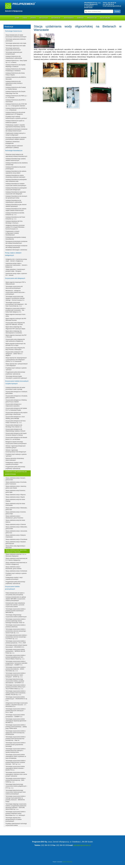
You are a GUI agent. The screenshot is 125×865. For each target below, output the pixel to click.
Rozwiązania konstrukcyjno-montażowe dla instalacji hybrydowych (16, 246)
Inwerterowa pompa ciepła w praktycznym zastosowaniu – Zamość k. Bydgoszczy (17, 265)
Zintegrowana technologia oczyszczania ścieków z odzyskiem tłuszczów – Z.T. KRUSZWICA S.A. (17, 704)
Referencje (55, 18)
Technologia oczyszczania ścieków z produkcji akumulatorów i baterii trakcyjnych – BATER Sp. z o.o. (16, 674)
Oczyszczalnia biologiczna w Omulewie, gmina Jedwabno (17, 396)
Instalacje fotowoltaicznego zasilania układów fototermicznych (16, 159)
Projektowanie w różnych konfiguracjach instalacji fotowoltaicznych (12, 233)
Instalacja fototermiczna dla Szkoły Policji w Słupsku (15, 74)
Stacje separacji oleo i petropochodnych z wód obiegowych (17, 364)
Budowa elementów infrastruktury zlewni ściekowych (15, 459)
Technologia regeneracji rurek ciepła (15, 45)
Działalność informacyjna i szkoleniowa (16, 250)
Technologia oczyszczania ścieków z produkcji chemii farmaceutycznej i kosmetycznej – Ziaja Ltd (16, 738)
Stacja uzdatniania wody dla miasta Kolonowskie (15, 504)
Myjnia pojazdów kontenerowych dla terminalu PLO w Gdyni (15, 344)
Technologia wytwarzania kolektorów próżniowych (16, 40)
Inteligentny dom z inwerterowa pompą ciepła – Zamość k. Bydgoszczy (16, 260)
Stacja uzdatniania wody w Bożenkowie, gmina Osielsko (13, 567)
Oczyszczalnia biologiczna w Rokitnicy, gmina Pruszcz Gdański (16, 401)
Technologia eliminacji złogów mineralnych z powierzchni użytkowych (16, 377)
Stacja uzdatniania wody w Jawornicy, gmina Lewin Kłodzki (16, 487)
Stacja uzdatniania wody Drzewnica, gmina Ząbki (15, 491)
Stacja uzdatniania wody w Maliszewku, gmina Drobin (16, 527)
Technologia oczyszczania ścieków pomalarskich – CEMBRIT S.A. (15, 715)
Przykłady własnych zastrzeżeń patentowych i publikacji (14, 146)
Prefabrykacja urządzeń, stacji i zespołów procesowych (14, 463)
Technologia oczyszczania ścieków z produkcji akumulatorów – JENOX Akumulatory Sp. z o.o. (16, 669)
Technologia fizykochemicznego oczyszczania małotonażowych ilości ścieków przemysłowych (16, 792)
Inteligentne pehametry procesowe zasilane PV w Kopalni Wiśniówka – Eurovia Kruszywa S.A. (15, 227)
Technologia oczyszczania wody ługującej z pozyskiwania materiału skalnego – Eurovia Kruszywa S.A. (15, 298)
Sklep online (105, 18)
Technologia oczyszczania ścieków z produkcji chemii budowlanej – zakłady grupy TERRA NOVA (16, 726)
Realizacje (43, 18)
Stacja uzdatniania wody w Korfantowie (16, 571)
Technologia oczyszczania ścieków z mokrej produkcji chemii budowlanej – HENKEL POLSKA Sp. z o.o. (16, 692)
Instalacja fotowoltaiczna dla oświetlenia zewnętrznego (17, 163)
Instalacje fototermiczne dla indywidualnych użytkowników (14, 57)
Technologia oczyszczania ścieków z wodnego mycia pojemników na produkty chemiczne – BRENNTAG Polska (16, 799)
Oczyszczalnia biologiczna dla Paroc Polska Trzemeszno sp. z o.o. (16, 421)
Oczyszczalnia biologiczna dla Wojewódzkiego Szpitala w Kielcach (15, 430)
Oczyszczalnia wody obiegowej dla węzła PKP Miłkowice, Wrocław (15, 323)
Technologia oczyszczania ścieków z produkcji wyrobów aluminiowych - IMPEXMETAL (16, 610)
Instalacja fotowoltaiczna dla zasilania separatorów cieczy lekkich (16, 172)
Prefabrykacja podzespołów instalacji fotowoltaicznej (16, 238)
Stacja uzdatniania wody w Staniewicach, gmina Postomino (14, 517)
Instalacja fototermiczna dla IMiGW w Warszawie (16, 78)
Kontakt (80, 18)
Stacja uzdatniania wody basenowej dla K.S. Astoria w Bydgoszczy (16, 559)
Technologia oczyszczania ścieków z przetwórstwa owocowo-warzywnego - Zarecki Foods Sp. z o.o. (16, 630)
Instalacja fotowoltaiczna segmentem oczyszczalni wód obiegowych (16, 193)
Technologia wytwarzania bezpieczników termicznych (13, 49)
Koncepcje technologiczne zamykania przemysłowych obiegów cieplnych (16, 138)
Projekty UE (92, 18)
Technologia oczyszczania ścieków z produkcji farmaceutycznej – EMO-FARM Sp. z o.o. (16, 780)
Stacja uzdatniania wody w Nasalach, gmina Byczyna (16, 542)
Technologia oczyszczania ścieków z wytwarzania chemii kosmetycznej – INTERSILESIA (16, 732)
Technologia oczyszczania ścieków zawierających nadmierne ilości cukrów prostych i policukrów (16, 774)
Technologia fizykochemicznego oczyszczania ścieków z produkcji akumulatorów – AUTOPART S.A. (15, 680)
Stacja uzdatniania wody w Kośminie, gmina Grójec (16, 512)
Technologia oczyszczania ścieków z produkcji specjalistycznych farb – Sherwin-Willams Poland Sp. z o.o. (16, 657)
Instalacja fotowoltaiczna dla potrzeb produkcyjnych (16, 167)
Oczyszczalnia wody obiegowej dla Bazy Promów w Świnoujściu (15, 348)
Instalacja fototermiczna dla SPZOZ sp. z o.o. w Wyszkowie (16, 109)
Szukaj (117, 11)
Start (17, 18)
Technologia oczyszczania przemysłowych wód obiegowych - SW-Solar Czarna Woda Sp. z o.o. (16, 304)
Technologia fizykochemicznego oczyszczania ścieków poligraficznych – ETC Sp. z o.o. (16, 786)
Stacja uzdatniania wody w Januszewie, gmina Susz (16, 531)
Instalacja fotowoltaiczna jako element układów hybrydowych (16, 205)
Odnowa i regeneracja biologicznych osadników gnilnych (16, 446)
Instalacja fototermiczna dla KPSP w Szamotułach (16, 100)
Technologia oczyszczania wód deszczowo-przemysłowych (14, 287)
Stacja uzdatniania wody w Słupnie (15, 497)
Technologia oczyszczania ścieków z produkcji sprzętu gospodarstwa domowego (16, 744)
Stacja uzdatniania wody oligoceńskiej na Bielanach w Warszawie (16, 551)
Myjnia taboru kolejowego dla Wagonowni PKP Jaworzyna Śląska (15, 327)
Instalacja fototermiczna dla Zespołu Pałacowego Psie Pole (15, 92)
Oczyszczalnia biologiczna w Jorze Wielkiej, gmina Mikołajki (15, 417)
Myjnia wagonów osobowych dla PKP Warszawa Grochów (16, 319)
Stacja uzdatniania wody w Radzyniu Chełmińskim (16, 536)
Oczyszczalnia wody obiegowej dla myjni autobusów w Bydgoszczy (15, 340)
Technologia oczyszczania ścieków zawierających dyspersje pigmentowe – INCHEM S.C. (16, 720)
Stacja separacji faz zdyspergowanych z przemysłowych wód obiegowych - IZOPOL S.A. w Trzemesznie (16, 359)
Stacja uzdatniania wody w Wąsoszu (16, 494)
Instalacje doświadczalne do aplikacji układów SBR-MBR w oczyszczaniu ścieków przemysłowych (16, 598)
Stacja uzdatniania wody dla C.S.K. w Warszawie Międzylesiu (16, 555)
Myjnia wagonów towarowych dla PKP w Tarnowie (16, 336)
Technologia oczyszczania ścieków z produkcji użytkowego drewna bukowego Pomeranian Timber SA (16, 620)
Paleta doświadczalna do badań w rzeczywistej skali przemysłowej (15, 593)
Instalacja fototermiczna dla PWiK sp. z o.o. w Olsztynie (16, 96)
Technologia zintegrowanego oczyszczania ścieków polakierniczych (16, 615)
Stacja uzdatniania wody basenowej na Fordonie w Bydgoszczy (16, 563)
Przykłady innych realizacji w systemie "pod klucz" (16, 368)
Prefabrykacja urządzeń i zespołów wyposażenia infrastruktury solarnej (15, 125)
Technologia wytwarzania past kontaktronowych (14, 53)
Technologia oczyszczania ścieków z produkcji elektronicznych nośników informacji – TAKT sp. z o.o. (16, 762)
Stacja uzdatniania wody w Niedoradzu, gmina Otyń (16, 508)
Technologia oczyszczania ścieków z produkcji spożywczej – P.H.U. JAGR (16, 642)
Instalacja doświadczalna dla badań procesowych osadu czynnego (15, 388)
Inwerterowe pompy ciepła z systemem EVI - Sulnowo (16, 274)
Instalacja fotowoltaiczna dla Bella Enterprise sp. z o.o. (15, 213)
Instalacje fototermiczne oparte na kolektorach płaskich (15, 121)
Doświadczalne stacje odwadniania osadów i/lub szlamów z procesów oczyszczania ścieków (15, 604)
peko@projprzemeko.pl (114, 6)
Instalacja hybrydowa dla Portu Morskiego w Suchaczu (14, 222)
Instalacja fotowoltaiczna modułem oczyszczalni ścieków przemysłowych (16, 184)
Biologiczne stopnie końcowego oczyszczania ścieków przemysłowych (16, 442)
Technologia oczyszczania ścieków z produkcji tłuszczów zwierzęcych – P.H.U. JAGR (16, 710)
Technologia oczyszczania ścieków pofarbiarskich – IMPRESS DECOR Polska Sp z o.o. (15, 651)
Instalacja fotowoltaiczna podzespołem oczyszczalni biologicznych (16, 188)
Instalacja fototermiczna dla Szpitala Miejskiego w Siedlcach (15, 65)
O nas (25, 18)
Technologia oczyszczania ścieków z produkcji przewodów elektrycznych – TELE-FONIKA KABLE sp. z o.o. (16, 686)
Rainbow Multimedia (67, 861)
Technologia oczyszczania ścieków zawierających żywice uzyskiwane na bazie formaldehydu (16, 756)
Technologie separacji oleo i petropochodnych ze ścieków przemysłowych (14, 819)
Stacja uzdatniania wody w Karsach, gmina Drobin (15, 478)
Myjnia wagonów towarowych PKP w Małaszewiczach (16, 283)
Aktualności (69, 18)
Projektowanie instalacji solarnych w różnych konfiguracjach (15, 134)
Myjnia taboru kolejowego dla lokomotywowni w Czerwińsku (14, 332)
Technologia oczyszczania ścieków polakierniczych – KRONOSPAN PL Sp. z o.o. (16, 698)
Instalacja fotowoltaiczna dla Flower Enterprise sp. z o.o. (15, 218)
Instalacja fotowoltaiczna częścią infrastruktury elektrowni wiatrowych (15, 176)
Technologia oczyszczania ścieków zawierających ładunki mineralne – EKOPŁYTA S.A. (15, 768)
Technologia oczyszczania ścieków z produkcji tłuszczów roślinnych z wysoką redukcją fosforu (16, 750)
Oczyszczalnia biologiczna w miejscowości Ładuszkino (13, 405)
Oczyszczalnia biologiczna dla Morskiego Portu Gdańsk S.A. (14, 426)
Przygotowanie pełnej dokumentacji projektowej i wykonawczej (15, 373)
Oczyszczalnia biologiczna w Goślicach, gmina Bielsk (16, 392)
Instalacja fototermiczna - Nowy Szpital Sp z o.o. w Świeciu (16, 61)
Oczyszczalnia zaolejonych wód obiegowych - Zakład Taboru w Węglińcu (14, 353)
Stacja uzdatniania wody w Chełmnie (16, 524)
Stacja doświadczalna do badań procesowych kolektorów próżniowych (16, 35)
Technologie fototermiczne (13, 31)
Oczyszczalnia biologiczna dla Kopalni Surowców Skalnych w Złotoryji (16, 434)
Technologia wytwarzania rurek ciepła (16, 43)
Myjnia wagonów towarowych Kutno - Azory (16, 315)
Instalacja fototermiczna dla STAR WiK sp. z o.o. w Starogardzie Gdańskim (16, 105)
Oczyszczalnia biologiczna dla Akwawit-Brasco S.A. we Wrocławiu (16, 438)
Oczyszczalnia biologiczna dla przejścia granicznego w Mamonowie (16, 413)
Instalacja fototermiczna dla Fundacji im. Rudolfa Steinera (16, 88)
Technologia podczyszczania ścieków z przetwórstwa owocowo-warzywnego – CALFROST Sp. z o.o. (16, 636)
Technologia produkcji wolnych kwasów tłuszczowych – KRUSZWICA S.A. (16, 646)
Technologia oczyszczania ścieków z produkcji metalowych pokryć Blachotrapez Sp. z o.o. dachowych (16, 813)
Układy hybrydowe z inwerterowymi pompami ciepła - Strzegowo (15, 270)
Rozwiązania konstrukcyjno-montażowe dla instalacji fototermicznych (16, 130)
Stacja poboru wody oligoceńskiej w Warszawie (15, 546)
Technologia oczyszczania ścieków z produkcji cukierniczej (16, 626)
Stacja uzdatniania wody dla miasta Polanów (15, 500)
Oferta (33, 18)
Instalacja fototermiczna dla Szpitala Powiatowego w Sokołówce (15, 69)
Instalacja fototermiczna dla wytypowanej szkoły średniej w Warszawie (14, 83)
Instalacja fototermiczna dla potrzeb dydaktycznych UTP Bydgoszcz (15, 113)
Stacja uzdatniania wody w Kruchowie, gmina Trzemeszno (16, 483)
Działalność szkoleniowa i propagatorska (13, 142)
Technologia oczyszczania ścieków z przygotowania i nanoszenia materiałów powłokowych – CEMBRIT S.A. (16, 663)
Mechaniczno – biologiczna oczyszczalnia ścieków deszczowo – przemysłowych (16, 292)
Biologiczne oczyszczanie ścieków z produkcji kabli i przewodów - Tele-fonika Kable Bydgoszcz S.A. (15, 310)
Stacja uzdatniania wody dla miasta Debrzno (15, 521)
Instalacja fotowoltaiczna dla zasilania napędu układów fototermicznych (16, 209)
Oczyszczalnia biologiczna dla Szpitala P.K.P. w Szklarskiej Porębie (16, 409)
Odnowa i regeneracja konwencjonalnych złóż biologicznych (16, 451)
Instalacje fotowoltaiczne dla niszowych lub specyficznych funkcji (16, 197)
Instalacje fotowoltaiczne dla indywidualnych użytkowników (14, 201)
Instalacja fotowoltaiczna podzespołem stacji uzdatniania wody (16, 180)
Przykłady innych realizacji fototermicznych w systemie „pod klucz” (16, 117)
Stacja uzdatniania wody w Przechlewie (16, 539)
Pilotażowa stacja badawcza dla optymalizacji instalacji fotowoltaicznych (16, 155)
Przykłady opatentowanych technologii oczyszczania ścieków (16, 824)
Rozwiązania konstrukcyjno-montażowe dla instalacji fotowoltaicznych (16, 242)
